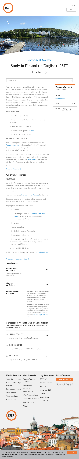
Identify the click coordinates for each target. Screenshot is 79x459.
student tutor (32, 130)
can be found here (41, 252)
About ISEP (44, 401)
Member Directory (46, 383)
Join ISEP (43, 386)
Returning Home (28, 402)
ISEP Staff (43, 379)
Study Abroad (11, 392)
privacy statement (7, 457)
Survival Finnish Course (30, 195)
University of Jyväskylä (39, 59)
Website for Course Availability (18, 259)
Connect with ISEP (64, 380)
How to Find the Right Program (13, 384)
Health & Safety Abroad (31, 399)
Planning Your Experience (27, 386)
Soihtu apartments (13, 145)
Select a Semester (60, 98)
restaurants (31, 159)
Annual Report (44, 397)
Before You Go (28, 391)
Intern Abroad (11, 400)
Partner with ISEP (45, 390)
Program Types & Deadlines (29, 380)
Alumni (25, 406)
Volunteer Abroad (12, 396)
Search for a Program (13, 379)
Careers (42, 393)
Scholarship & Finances (13, 389)
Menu (71, 10)
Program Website (13, 169)
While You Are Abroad (30, 395)
